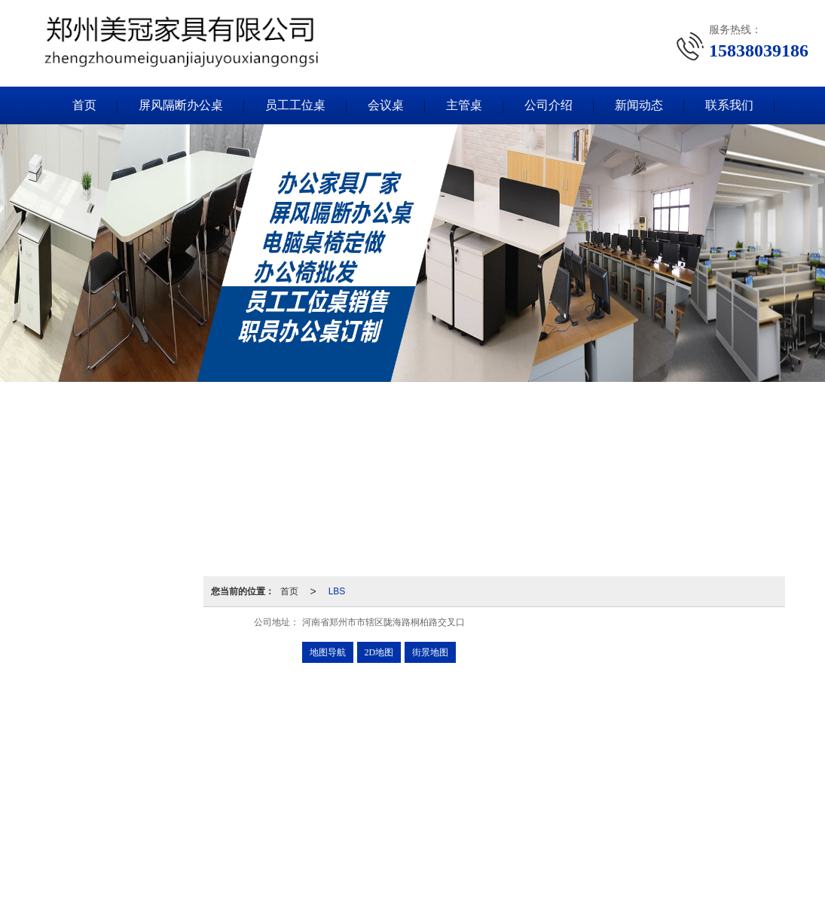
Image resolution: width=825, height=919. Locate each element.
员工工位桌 (295, 105)
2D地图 (379, 652)
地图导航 (328, 652)
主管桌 (464, 105)
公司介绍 (548, 105)
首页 (84, 105)
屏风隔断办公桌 (181, 105)
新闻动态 (639, 105)
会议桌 (386, 105)
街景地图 (430, 652)
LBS (337, 591)
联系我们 (729, 105)
